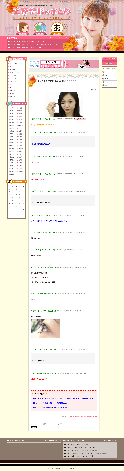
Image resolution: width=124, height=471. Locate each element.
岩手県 (12, 111)
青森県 (20, 108)
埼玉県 (12, 122)
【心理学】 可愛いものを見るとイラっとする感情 (81, 447)
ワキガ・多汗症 (14, 81)
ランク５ (107, 85)
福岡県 (20, 163)
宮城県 (20, 111)
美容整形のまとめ (41, 13)
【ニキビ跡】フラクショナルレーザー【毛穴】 (80, 456)
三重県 (20, 139)
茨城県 (20, 116)
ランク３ (107, 78)
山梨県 (12, 134)
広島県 (20, 154)
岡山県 (12, 154)
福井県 (20, 131)
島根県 (20, 151)
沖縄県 (12, 174)
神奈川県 (20, 125)
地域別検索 (40, 28)
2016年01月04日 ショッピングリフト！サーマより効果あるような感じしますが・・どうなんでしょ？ (40, 44)
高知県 (12, 163)
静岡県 (20, 137)
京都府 (20, 142)
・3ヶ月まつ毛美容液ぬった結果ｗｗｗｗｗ (82, 416)
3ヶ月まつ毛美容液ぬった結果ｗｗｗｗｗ (57, 81)
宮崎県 (12, 171)
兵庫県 (20, 145)
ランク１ (107, 72)
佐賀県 (12, 165)
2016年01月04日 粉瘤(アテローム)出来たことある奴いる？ (28, 47)
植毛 (11, 87)
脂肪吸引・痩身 (14, 72)
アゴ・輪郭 (13, 75)
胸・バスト (13, 69)
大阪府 (12, 145)
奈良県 (12, 148)
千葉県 (20, 122)
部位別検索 (23, 28)
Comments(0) (54, 424)
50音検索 (57, 28)
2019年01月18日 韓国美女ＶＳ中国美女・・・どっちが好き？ (29, 41)
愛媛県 (20, 160)
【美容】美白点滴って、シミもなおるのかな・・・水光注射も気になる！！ (88, 453)
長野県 (20, 134)
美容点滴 (12, 90)
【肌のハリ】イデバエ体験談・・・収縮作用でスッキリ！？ (53, 403)
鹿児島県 (20, 171)
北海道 (12, 108)
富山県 (20, 128)
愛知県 (12, 139)
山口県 (12, 157)
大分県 (20, 168)
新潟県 (12, 128)
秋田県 (12, 113)
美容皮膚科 (13, 96)
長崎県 (20, 165)
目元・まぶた (13, 63)
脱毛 (11, 84)
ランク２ (107, 75)
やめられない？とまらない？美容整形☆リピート (81, 444)
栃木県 (12, 119)
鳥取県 (12, 151)
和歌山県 (20, 148)
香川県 (12, 160)
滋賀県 (12, 142)
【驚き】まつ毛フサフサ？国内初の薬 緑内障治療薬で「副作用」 (86, 450)
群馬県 (20, 119)
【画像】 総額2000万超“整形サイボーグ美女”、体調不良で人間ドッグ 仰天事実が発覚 (62, 398)
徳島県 (20, 157)
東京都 (12, 125)
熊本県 (12, 168)
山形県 (20, 113)
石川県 (12, 131)
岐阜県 (12, 137)
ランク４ (107, 82)
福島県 (12, 116)
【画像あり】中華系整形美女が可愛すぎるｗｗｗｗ (49, 407)
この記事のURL (45, 424)
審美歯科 (12, 93)
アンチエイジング (15, 78)
